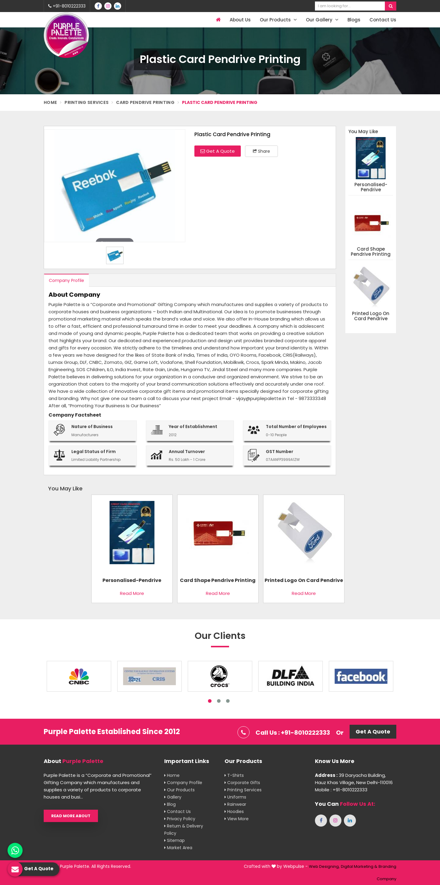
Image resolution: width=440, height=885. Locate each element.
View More (237, 819)
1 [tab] (210, 701)
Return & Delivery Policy (183, 829)
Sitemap (174, 840)
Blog (170, 804)
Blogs (353, 20)
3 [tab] (228, 701)
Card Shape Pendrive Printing (371, 252)
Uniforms (235, 797)
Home (50, 102)
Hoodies (234, 811)
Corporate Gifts (242, 783)
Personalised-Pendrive (370, 187)
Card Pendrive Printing (145, 102)
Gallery (172, 797)
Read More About (70, 816)
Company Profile (66, 280)
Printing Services (86, 102)
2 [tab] (219, 701)
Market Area (178, 848)
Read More (132, 593)
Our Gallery (322, 20)
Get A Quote (217, 151)
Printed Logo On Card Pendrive (370, 316)
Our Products (278, 20)
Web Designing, (324, 866)
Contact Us (382, 20)
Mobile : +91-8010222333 (341, 789)
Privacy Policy (179, 819)
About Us (240, 20)
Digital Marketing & (359, 866)
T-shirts (234, 775)
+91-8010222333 (67, 6)
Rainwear (235, 804)
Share (261, 151)
